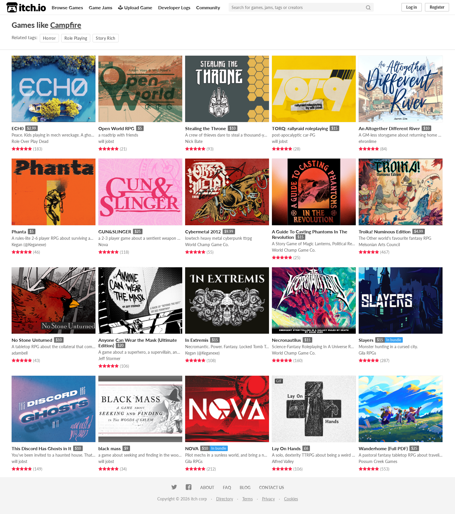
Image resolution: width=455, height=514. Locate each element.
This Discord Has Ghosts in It (41, 448)
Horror (49, 38)
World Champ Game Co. (207, 244)
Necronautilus (286, 340)
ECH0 (18, 128)
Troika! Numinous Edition (385, 231)
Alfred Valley (283, 461)
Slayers (366, 340)
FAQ (227, 487)
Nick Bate (194, 141)
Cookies (291, 498)
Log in (411, 7)
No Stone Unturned (32, 340)
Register (437, 7)
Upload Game (135, 7)
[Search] (368, 7)
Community (208, 7)
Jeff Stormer (109, 358)
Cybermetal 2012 (203, 231)
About (207, 487)
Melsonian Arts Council (379, 244)
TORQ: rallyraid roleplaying (300, 128)
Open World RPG (116, 128)
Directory (224, 498)
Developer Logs (174, 7)
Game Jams (100, 7)
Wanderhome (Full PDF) (383, 448)
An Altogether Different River (389, 128)
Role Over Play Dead (30, 141)
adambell (20, 352)
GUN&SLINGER (114, 231)
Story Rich (105, 38)
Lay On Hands (286, 448)
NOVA (191, 448)
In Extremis (196, 340)
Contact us (271, 487)
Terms (247, 498)
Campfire (65, 25)
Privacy (268, 498)
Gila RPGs (367, 352)
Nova (103, 244)
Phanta (19, 231)
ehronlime (367, 141)
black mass (109, 448)
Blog (245, 487)
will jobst (106, 141)
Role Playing (75, 38)
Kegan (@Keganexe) (29, 244)
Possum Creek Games (378, 461)
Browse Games (67, 7)
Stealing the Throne (205, 128)
